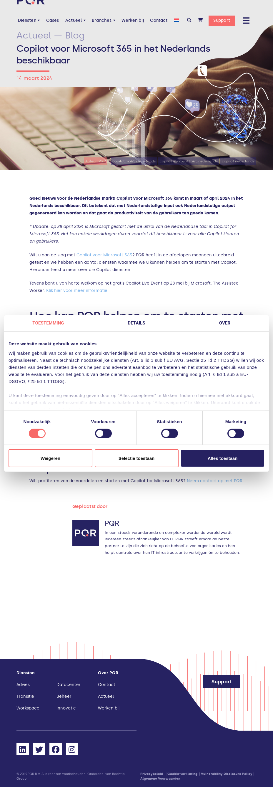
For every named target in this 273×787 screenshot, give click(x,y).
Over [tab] (224, 323)
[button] (189, 20)
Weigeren (50, 458)
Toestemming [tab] (48, 323)
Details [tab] (136, 323)
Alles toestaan (223, 458)
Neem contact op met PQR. (215, 480)
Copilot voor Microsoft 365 (103, 255)
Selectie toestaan (137, 458)
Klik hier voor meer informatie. (77, 290)
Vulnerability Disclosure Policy (226, 774)
